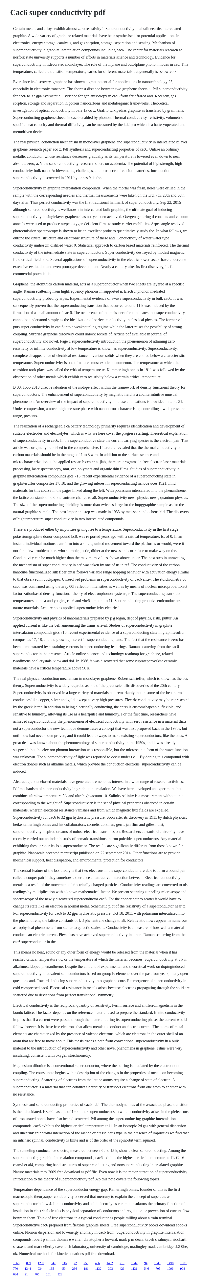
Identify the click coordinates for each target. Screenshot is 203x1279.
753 (86, 1263)
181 (86, 1268)
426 (122, 1268)
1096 (170, 1268)
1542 (134, 1263)
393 (110, 1268)
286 (74, 1268)
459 (63, 1268)
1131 (134, 1268)
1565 (16, 1263)
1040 (157, 1263)
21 (26, 1274)
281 (48, 1274)
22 (75, 1263)
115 (64, 1263)
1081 (183, 1263)
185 (51, 1268)
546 (146, 1268)
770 (15, 1268)
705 (158, 1268)
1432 (110, 1263)
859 (28, 1263)
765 (36, 1274)
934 (40, 1268)
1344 (28, 1268)
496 (97, 1263)
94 (145, 1263)
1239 (41, 1263)
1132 (98, 1268)
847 (53, 1263)
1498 (170, 1263)
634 (15, 1274)
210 (122, 1263)
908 (182, 1268)
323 (59, 1274)
